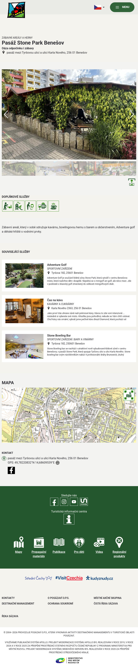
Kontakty (8, 598)
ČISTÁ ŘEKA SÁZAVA (106, 603)
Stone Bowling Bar (59, 335)
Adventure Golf (56, 265)
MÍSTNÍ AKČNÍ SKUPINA (107, 598)
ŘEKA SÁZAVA (10, 616)
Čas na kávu (55, 300)
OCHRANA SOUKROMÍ (60, 603)
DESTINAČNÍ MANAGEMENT (18, 603)
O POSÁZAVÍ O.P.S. (58, 598)
